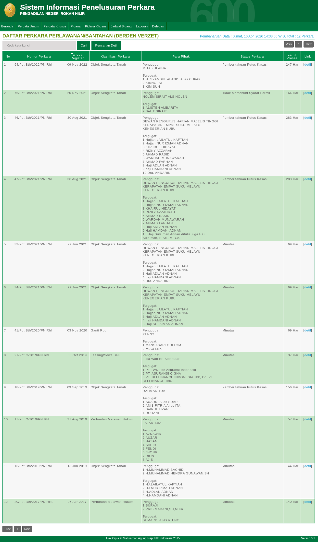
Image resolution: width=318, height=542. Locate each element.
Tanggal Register (77, 56)
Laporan (142, 26)
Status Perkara (252, 56)
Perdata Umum (28, 26)
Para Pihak (181, 56)
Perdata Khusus (55, 26)
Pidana (75, 26)
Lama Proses (292, 56)
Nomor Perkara (39, 56)
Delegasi (158, 26)
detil (307, 64)
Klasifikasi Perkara (115, 56)
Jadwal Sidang (121, 26)
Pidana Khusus (95, 26)
